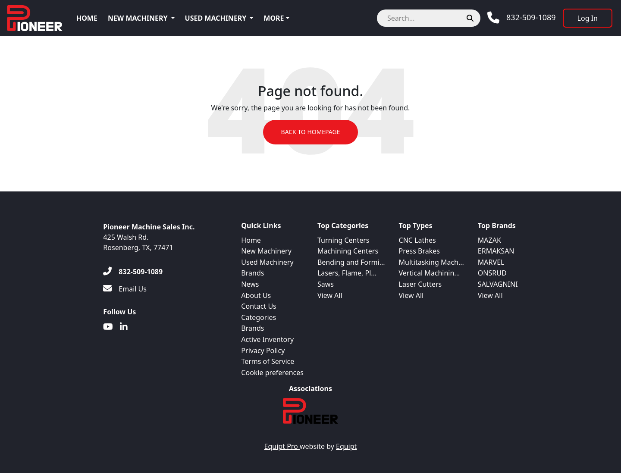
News (250, 284)
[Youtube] (108, 327)
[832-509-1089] (133, 271)
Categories (258, 317)
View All (329, 295)
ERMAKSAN (496, 251)
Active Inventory (267, 339)
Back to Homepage (310, 132)
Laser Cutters (420, 284)
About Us (256, 295)
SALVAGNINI (498, 284)
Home (86, 18)
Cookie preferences (272, 372)
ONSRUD (492, 273)
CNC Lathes (417, 240)
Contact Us (258, 306)
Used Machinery (216, 18)
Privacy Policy (263, 350)
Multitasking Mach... (431, 262)
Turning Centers (343, 240)
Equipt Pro (282, 446)
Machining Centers (347, 251)
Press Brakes (419, 251)
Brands (252, 273)
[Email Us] (125, 289)
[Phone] (521, 18)
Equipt (346, 446)
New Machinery (138, 18)
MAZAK (489, 240)
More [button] (273, 18)
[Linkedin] (124, 327)
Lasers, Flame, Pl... (346, 273)
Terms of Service (267, 361)
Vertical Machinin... (429, 273)
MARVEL (491, 262)
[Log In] (587, 18)
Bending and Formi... (351, 262)
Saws (325, 284)
